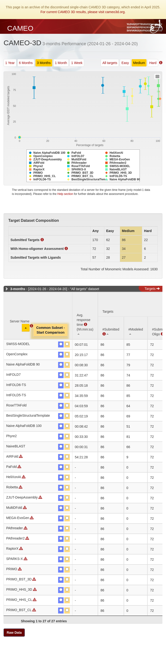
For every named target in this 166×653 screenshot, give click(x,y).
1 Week (76, 63)
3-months (17, 289)
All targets (109, 63)
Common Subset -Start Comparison (50, 330)
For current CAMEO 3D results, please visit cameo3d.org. (83, 12)
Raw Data (14, 632)
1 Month (61, 63)
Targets (152, 289)
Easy (125, 63)
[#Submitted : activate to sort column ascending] (111, 328)
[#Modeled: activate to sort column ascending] (136, 328)
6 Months (26, 63)
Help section (65, 194)
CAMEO (20, 28)
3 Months (44, 63)
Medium (139, 63)
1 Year (10, 63)
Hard (152, 63)
